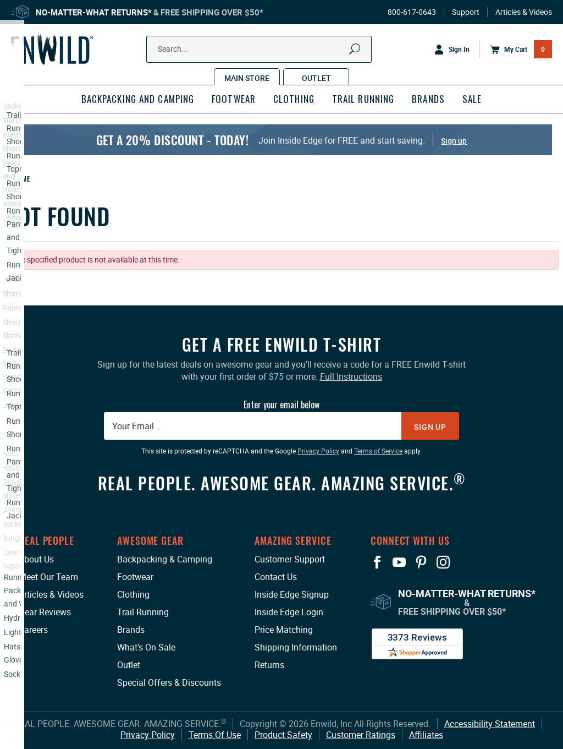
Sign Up (430, 427)
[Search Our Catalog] (243, 49)
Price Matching (284, 630)
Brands (131, 630)
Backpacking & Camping (164, 559)
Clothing (133, 594)
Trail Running (143, 612)
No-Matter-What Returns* (94, 12)
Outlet (128, 665)
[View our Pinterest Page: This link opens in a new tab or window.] (421, 562)
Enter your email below (281, 404)
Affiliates (426, 734)
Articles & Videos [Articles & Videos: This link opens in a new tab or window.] (51, 594)
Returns (269, 665)
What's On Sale (146, 647)
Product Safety (283, 734)
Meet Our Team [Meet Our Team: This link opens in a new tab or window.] (48, 577)
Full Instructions (351, 376)
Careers (33, 630)
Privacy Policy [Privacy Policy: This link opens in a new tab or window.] (318, 450)
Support (465, 12)
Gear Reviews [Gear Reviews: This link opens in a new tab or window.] (45, 612)
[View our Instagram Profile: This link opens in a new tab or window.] (443, 562)
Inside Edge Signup (292, 594)
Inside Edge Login (289, 612)
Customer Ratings (360, 734)
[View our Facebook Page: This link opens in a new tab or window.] (377, 562)
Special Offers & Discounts (169, 682)
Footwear (135, 577)
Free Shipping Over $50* (212, 12)
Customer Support (290, 559)
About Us (36, 559)
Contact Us (276, 577)
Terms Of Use (215, 734)
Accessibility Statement (489, 723)
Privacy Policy (147, 734)
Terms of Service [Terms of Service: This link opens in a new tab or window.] (378, 450)
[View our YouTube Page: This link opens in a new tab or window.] (399, 562)
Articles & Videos (523, 12)
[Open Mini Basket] (515, 49)
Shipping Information (296, 647)
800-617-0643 (412, 12)
